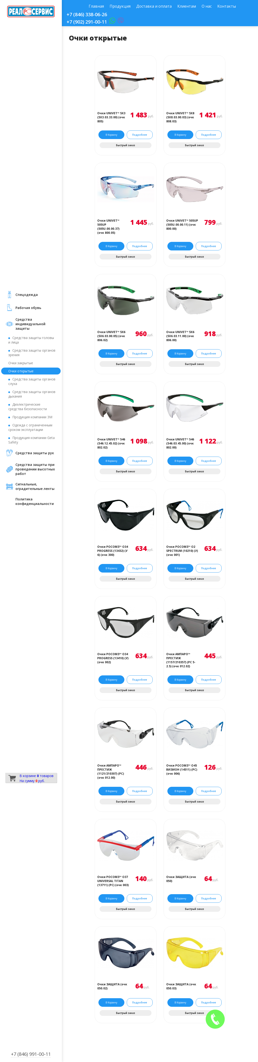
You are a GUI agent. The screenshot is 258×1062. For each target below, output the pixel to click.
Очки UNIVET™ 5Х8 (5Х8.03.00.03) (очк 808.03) (180, 117)
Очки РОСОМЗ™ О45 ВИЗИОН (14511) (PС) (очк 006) (181, 769)
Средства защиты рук (34, 453)
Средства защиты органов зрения (31, 352)
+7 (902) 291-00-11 (87, 22)
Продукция (120, 6)
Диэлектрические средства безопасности (27, 406)
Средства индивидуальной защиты (30, 324)
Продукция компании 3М (32, 417)
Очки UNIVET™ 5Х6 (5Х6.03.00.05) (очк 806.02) (111, 336)
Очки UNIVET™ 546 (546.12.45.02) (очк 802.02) (111, 443)
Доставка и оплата (154, 6)
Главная (96, 6)
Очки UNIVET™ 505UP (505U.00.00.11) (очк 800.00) (182, 225)
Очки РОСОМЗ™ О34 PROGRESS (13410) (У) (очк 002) (112, 658)
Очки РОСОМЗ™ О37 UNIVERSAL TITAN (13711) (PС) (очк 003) (113, 881)
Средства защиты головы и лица (31, 339)
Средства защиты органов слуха (31, 381)
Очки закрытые (20, 363)
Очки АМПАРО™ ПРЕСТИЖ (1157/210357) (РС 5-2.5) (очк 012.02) (180, 660)
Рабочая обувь (28, 307)
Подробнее (139, 134)
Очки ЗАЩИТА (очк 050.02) (112, 986)
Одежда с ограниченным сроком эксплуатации (30, 427)
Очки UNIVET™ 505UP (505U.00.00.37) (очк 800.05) (108, 227)
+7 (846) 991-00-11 (31, 1054)
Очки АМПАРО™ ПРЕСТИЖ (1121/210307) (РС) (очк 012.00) (110, 771)
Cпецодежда (26, 294)
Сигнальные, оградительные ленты (34, 486)
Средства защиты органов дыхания (31, 394)
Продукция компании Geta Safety (31, 439)
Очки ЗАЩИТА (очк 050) (181, 879)
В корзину (111, 134)
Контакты (226, 6)
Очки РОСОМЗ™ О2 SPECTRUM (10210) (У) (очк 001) (182, 551)
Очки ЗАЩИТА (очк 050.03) (181, 986)
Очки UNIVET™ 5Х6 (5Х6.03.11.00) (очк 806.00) (180, 336)
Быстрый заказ (125, 145)
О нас (207, 6)
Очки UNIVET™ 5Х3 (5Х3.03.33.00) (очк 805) (111, 117)
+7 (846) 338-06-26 (87, 14)
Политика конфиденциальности (34, 501)
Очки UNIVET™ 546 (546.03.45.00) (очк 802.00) (180, 443)
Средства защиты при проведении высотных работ (35, 469)
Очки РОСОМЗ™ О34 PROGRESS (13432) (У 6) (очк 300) (112, 551)
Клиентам (186, 6)
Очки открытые (21, 371)
